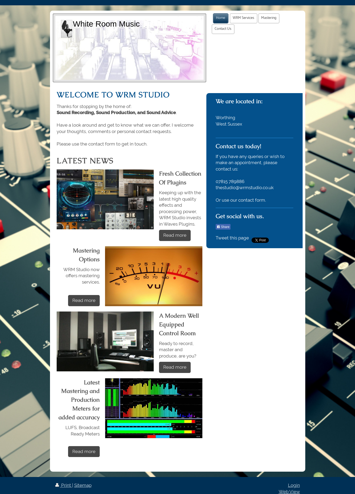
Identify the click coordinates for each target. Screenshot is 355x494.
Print (63, 485)
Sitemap (82, 485)
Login (294, 485)
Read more (174, 235)
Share (223, 227)
